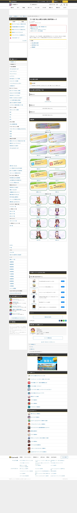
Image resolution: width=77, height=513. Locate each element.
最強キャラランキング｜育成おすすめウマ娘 (19, 29)
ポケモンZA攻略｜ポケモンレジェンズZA (26, 460)
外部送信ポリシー (36, 457)
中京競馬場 (12, 276)
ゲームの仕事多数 (41, 1)
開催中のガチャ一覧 (34, 28)
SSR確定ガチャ (12, 85)
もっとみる (24, 40)
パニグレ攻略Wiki (53, 473)
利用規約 (21, 457)
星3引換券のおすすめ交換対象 (15, 177)
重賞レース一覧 (12, 259)
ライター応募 (64, 457)
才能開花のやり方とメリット (15, 192)
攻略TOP (12, 7)
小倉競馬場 (12, 283)
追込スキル (57, 235)
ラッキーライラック (34, 29)
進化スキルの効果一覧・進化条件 (15, 102)
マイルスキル (57, 200)
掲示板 (23, 21)
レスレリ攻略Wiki (22, 473)
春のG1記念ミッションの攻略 (15, 78)
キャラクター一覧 (13, 206)
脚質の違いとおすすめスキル (15, 201)
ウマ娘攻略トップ (13, 61)
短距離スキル (38, 200)
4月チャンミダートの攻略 (14, 109)
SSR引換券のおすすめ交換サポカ (15, 180)
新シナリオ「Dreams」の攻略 (15, 90)
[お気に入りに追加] (52, 5)
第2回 (11, 133)
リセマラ (64, 7)
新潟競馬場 (12, 269)
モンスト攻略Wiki (53, 465)
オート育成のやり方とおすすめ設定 (16, 168)
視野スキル (57, 187)
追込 (10, 119)
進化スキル (57, 150)
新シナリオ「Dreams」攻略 (35, 26)
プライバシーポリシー (27, 457)
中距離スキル (38, 212)
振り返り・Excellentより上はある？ (16, 97)
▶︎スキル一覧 (48, 127)
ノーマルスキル (57, 139)
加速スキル (38, 175)
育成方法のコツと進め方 (14, 145)
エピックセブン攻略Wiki (39, 468)
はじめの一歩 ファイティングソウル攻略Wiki (58, 475)
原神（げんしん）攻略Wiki (24, 468)
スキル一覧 (12, 252)
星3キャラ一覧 (12, 211)
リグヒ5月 (44, 7)
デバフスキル (57, 164)
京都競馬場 (12, 278)
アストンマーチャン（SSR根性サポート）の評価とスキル (19, 35)
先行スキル (57, 223)
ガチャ (18, 7)
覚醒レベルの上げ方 (13, 189)
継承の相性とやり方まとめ (14, 194)
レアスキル (38, 139)
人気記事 (13, 21)
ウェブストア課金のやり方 (14, 182)
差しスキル (38, 235)
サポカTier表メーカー (16, 37)
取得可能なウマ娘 (35, 45)
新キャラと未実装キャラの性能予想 (16, 170)
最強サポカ (58, 7)
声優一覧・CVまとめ (13, 165)
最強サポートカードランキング (17, 32)
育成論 (23, 7)
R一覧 (11, 247)
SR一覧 (11, 245)
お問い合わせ (42, 457)
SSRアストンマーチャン (42, 29)
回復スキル (38, 164)
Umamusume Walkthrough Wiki (15, 293)
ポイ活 (48, 1)
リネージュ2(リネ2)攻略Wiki (24, 475)
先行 (10, 114)
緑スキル (57, 175)
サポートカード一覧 (13, 220)
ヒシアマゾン (12, 76)
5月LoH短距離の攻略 (13, 124)
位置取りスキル (38, 187)
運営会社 (47, 457)
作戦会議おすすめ (43, 26)
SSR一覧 (11, 225)
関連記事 (33, 47)
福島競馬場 (12, 266)
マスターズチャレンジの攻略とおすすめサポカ (18, 128)
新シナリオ (30, 7)
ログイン (65, 1)
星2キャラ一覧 (12, 213)
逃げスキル (38, 223)
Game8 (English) (53, 457)
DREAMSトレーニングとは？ (15, 95)
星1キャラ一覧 (12, 216)
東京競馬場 (12, 271)
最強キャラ (51, 7)
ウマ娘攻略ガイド (33, 344)
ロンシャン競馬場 (13, 288)
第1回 (11, 131)
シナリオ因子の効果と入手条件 (15, 100)
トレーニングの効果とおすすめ (15, 199)
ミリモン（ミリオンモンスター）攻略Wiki (41, 475)
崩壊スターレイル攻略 (23, 465)
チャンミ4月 (37, 7)
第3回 (11, 136)
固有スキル (38, 150)
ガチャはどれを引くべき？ (14, 148)
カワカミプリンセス (48, 99)
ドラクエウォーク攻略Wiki (24, 466)
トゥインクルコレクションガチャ (15, 83)
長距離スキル (57, 212)
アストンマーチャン (13, 73)
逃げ (10, 112)
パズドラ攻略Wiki (38, 465)
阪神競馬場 (12, 281)
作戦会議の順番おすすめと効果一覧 (18, 26)
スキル (32, 346)
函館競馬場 (12, 264)
